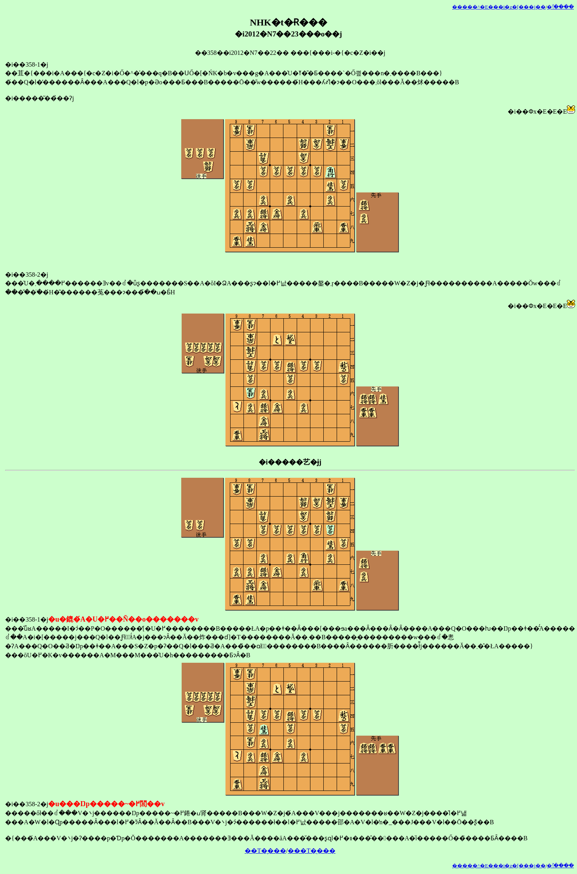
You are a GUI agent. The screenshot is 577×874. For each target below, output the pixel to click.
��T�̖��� (265, 850)
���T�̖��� (311, 850)
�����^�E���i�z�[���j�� (499, 7)
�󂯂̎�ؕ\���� (560, 7)
